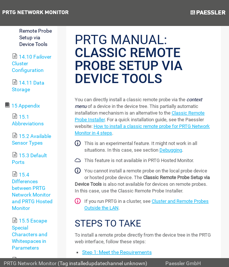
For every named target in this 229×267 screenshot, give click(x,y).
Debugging (170, 150)
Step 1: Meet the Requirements (117, 252)
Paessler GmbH (183, 263)
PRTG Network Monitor (30, 263)
